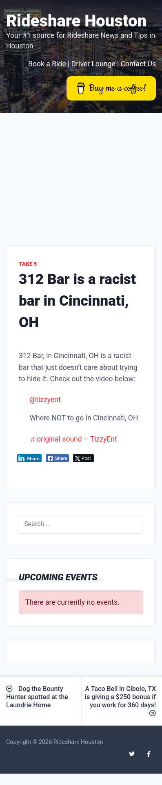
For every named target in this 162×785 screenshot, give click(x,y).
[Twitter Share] (83, 458)
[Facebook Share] (57, 458)
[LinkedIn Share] (29, 458)
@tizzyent (44, 400)
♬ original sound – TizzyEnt (73, 439)
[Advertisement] (76, 173)
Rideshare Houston (76, 21)
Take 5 (28, 263)
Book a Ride (47, 64)
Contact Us (138, 64)
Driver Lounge (93, 64)
